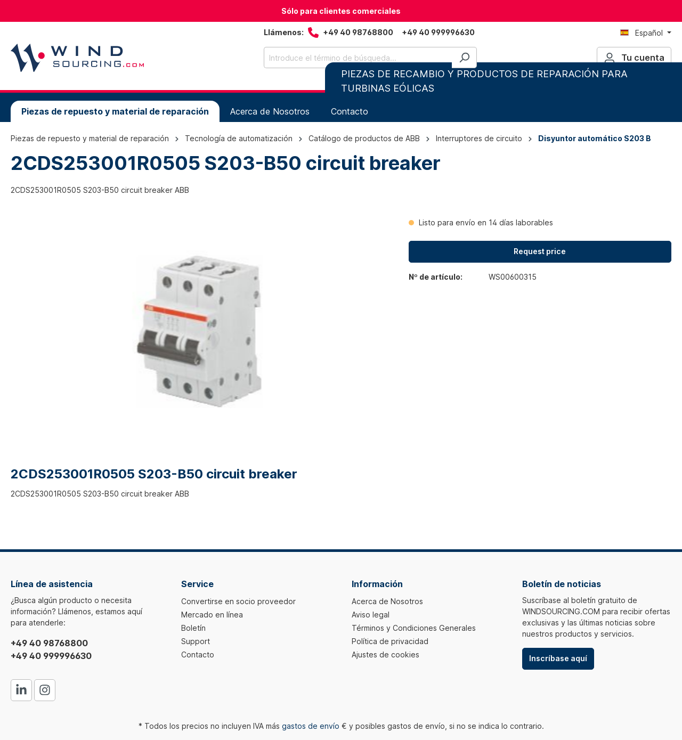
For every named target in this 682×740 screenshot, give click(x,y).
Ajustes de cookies (385, 654)
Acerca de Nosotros (387, 601)
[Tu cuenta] (634, 57)
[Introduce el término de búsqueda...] (358, 57)
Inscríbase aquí (558, 658)
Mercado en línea (212, 614)
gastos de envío (310, 725)
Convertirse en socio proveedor (238, 601)
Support (195, 641)
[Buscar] (464, 57)
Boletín (193, 627)
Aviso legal (370, 614)
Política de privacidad (390, 641)
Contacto (197, 654)
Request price (540, 251)
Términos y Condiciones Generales (414, 627)
